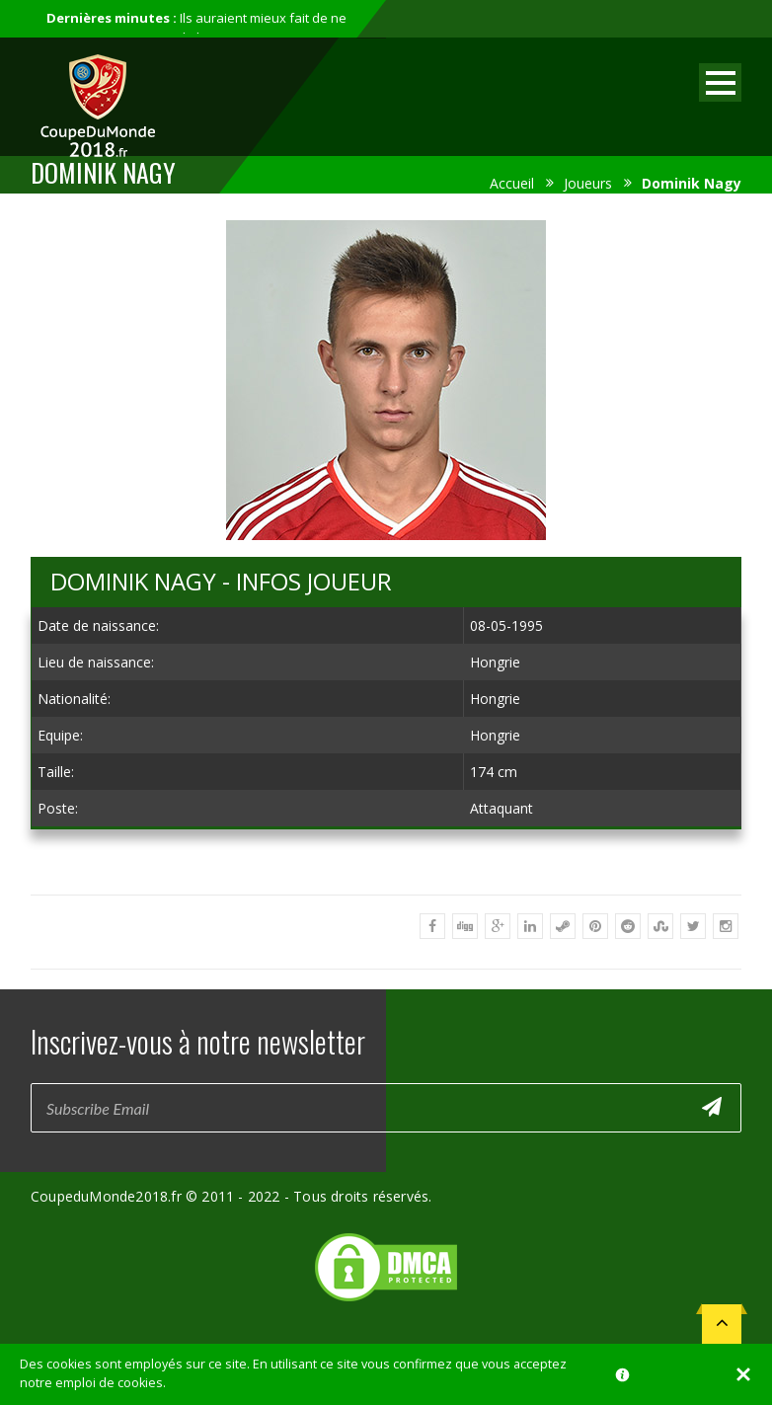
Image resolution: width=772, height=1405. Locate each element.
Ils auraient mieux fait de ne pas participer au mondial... (196, 27)
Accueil (512, 183)
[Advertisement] (386, 861)
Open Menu (720, 82)
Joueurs (588, 183)
